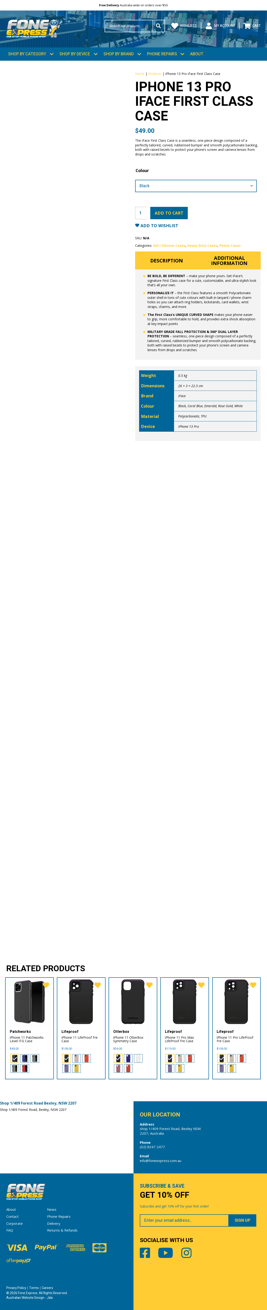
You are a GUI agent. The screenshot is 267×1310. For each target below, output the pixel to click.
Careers (47, 1287)
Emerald (210, 405)
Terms (34, 1287)
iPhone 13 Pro (188, 426)
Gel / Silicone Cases (169, 245)
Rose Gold (225, 405)
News (51, 1209)
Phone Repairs (162, 54)
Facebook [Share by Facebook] (145, 1252)
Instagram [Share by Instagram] (186, 1252)
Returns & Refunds (62, 1230)
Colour (142, 170)
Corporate (14, 1223)
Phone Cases (230, 245)
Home (139, 73)
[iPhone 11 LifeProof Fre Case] (81, 1001)
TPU (204, 416)
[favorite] (45, 985)
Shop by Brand (118, 54)
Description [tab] (166, 260)
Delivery (53, 1223)
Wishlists (184, 25)
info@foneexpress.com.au (160, 1160)
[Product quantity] (140, 213)
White (238, 405)
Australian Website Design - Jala (29, 1297)
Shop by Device (74, 54)
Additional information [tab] (229, 260)
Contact (12, 1216)
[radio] (15, 1058)
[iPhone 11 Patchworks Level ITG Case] (29, 1001)
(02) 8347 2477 (152, 1146)
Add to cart (169, 212)
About (196, 54)
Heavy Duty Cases (202, 245)
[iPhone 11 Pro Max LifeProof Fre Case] (185, 1001)
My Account (220, 25)
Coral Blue (195, 405)
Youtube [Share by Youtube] (165, 1252)
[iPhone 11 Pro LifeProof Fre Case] (236, 1001)
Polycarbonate (188, 416)
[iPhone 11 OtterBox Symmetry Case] (133, 1001)
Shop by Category (27, 54)
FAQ (9, 1230)
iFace (182, 395)
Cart (252, 25)
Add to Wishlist (158, 225)
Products (155, 73)
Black (182, 405)
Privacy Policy (16, 1287)
